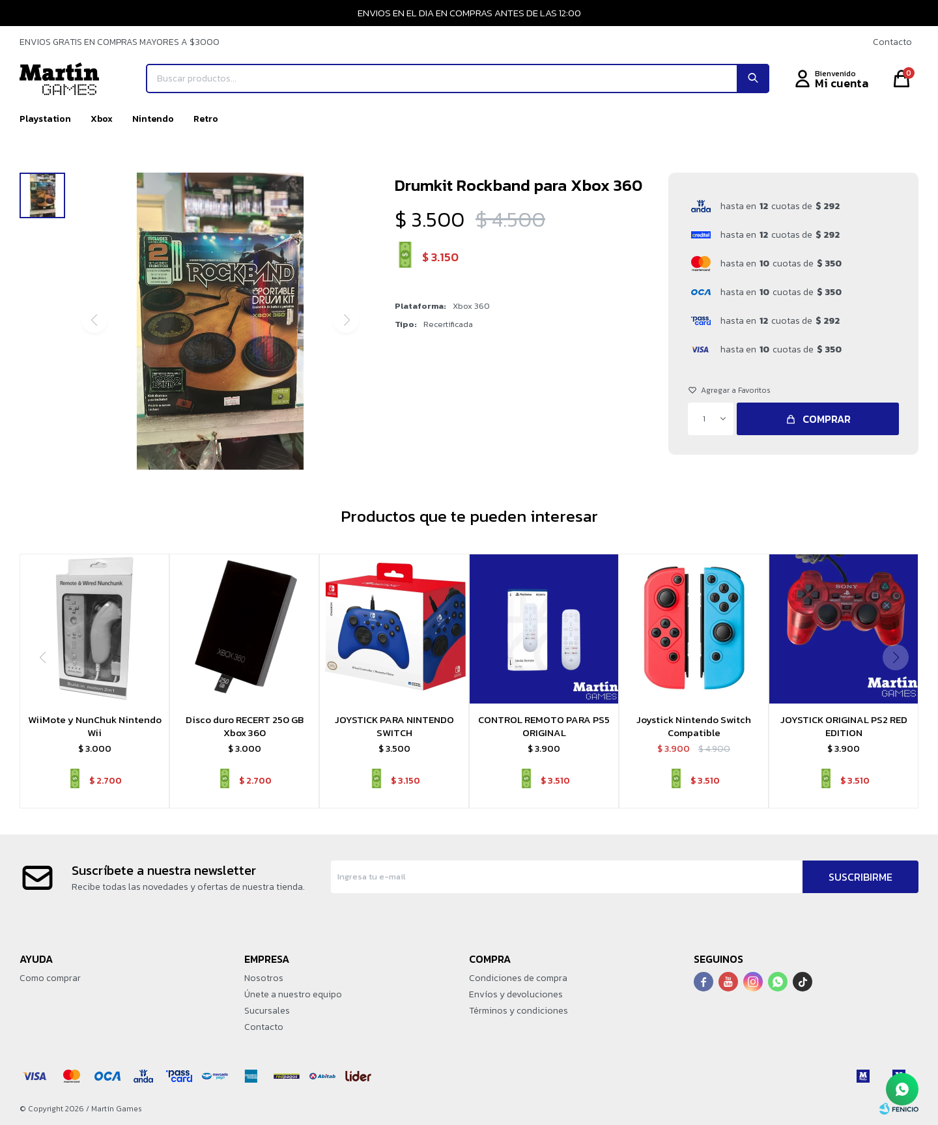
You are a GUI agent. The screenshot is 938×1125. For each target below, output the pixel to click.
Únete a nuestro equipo (293, 994)
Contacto (892, 42)
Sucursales (267, 1011)
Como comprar (50, 978)
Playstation (45, 119)
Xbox (102, 119)
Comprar (827, 419)
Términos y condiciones (518, 1011)
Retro (205, 119)
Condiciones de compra (518, 978)
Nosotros (263, 978)
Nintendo (153, 119)
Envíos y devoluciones (516, 994)
